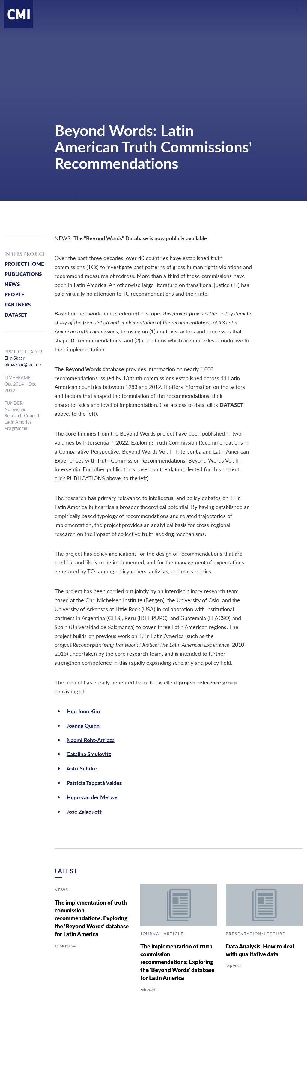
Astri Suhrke (82, 768)
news (12, 284)
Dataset (15, 314)
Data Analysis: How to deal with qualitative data (260, 950)
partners (17, 304)
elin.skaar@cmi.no (22, 364)
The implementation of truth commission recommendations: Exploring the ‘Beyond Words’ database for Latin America (92, 918)
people (14, 294)
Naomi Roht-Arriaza (91, 740)
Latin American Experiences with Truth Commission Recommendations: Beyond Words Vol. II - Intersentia (152, 460)
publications (23, 274)
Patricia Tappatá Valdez (94, 782)
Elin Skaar (14, 358)
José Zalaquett (84, 811)
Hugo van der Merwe (92, 797)
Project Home (24, 264)
